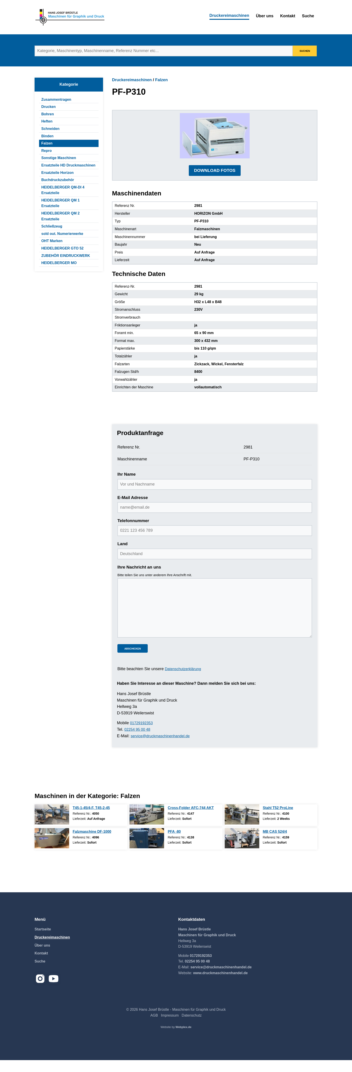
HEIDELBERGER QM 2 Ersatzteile (60, 216)
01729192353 (142, 735)
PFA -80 (174, 844)
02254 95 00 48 (138, 741)
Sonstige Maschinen (58, 158)
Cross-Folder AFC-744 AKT (191, 820)
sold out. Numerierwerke (62, 234)
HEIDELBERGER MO (59, 263)
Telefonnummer (133, 532)
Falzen (47, 143)
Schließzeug (51, 226)
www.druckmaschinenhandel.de (220, 985)
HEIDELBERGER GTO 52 (62, 248)
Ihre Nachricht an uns (139, 579)
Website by (176, 1039)
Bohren (47, 114)
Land (122, 556)
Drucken (48, 107)
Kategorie (68, 84)
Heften (47, 121)
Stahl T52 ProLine (278, 820)
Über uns (264, 16)
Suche (308, 16)
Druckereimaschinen (229, 15)
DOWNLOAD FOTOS (214, 182)
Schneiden (50, 129)
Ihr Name (126, 486)
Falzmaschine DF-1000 (92, 844)
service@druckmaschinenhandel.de (163, 748)
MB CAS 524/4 (275, 844)
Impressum (170, 1027)
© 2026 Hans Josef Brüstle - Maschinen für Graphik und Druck (176, 1022)
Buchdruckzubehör (57, 180)
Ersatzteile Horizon (57, 173)
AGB (154, 1027)
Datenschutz (192, 1027)
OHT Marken (51, 241)
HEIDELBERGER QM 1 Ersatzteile (60, 203)
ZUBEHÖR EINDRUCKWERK (65, 256)
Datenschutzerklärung (184, 681)
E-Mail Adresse (132, 509)
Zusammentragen (56, 99)
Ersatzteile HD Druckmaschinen (68, 165)
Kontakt (287, 16)
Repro (46, 151)
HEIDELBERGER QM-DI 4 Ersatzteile (62, 190)
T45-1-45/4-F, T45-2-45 (91, 820)
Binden (47, 136)
